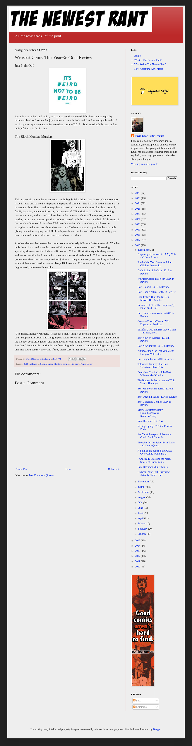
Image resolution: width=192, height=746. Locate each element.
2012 (138, 556)
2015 (138, 540)
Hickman (75, 364)
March (141, 523)
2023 (138, 208)
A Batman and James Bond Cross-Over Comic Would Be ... (155, 452)
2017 (138, 240)
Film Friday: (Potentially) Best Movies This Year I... (153, 298)
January (142, 534)
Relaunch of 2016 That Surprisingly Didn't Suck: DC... (156, 307)
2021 (138, 219)
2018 (138, 234)
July (140, 502)
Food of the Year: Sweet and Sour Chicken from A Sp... (155, 264)
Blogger (157, 729)
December (143, 249)
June (140, 507)
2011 (138, 561)
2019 (138, 229)
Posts (137, 700)
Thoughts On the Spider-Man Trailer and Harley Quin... (156, 444)
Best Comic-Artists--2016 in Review (157, 292)
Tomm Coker (86, 364)
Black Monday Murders (50, 364)
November (144, 481)
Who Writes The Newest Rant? (150, 64)
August (142, 497)
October (142, 487)
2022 (138, 214)
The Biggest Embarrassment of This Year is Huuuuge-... (156, 382)
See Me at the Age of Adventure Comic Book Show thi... (154, 436)
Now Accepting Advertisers (148, 68)
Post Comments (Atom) (41, 475)
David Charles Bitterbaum (149, 136)
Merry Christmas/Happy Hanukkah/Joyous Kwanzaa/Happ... (150, 413)
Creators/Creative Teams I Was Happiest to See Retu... (154, 323)
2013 (138, 551)
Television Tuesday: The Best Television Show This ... (153, 366)
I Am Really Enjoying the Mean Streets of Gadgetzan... (154, 460)
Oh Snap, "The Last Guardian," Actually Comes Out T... (154, 474)
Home (68, 469)
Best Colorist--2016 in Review (153, 287)
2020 (138, 224)
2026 (138, 193)
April (141, 518)
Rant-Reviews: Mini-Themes (153, 467)
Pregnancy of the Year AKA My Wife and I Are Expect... (157, 256)
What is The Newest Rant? (148, 60)
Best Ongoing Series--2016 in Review (157, 396)
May (140, 513)
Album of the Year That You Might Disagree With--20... (156, 352)
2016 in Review (31, 364)
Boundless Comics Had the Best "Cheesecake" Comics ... (154, 374)
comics (66, 364)
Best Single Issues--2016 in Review (156, 359)
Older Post (113, 469)
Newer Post (22, 469)
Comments (140, 707)
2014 (138, 545)
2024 (138, 203)
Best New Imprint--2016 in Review (156, 346)
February (143, 528)
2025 (138, 198)
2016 (138, 245)
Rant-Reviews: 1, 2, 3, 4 (150, 421)
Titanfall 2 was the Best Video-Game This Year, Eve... (157, 331)
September (144, 492)
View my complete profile (144, 164)
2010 (138, 566)
